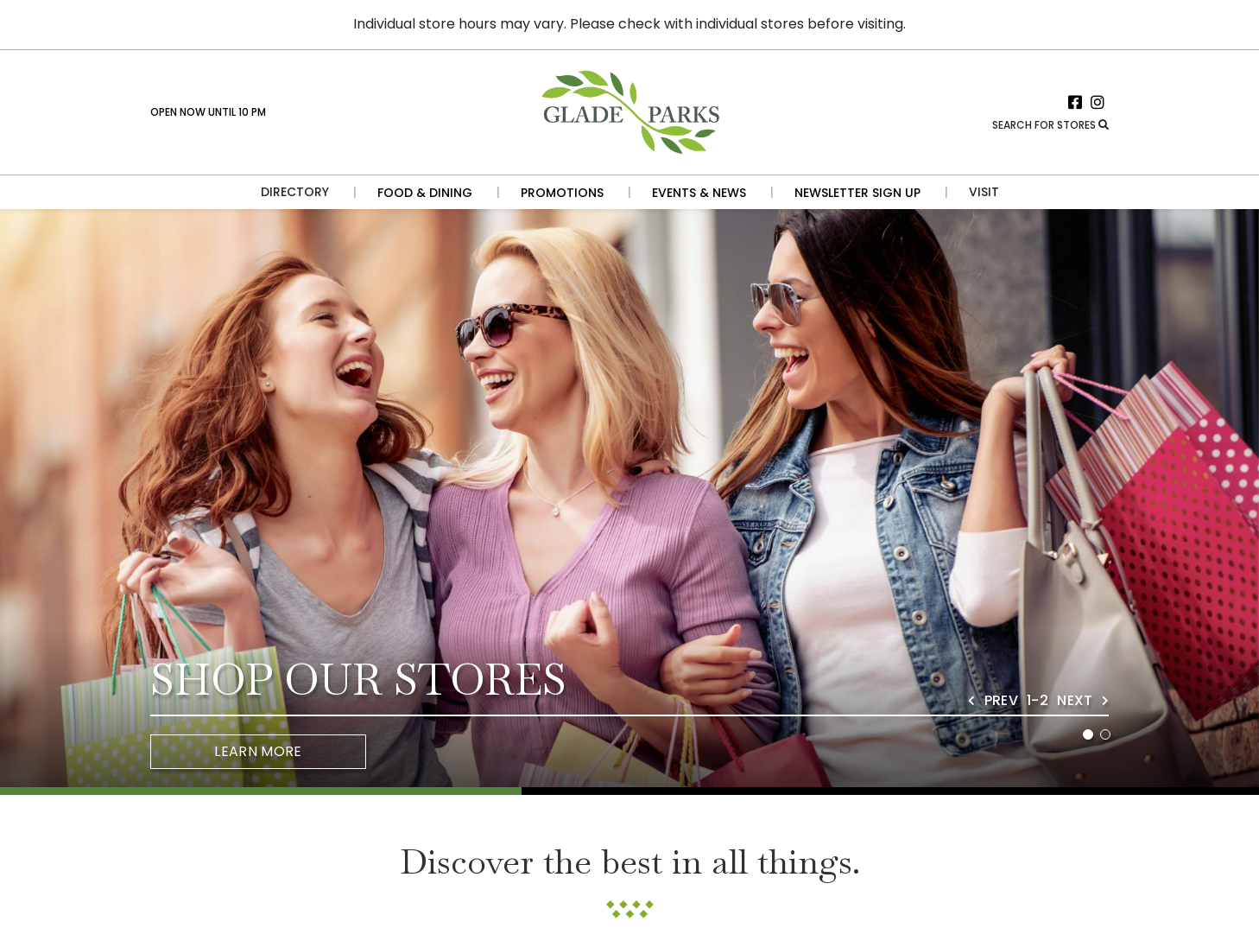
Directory (295, 191)
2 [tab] (1105, 734)
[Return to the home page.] (629, 111)
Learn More (258, 751)
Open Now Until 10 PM (208, 112)
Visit (984, 191)
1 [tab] (1088, 734)
